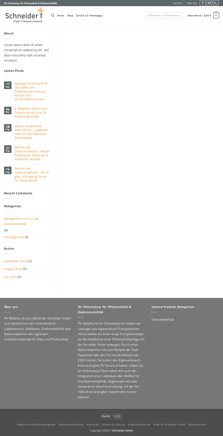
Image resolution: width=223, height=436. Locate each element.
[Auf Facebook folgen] (203, 3)
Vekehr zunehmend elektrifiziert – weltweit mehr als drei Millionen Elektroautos (31, 132)
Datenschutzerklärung (71, 424)
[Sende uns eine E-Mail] (209, 3)
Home (60, 15)
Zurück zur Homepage (89, 15)
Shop (70, 15)
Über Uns (192, 3)
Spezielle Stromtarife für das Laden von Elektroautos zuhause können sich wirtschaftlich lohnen (32, 91)
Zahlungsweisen (197, 424)
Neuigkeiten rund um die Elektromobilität (21, 221)
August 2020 (13, 268)
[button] (164, 15)
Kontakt (177, 3)
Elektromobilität (163, 319)
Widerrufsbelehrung (139, 424)
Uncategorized (14, 237)
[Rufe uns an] (216, 3)
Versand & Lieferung (113, 424)
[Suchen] (52, 15)
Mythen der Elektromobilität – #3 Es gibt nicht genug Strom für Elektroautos (32, 174)
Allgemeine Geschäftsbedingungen (36, 424)
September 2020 (15, 261)
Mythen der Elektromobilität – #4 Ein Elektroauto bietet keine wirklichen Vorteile (32, 153)
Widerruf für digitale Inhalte (169, 424)
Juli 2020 (10, 276)
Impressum (92, 424)
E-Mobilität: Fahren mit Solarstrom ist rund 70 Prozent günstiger (31, 113)
